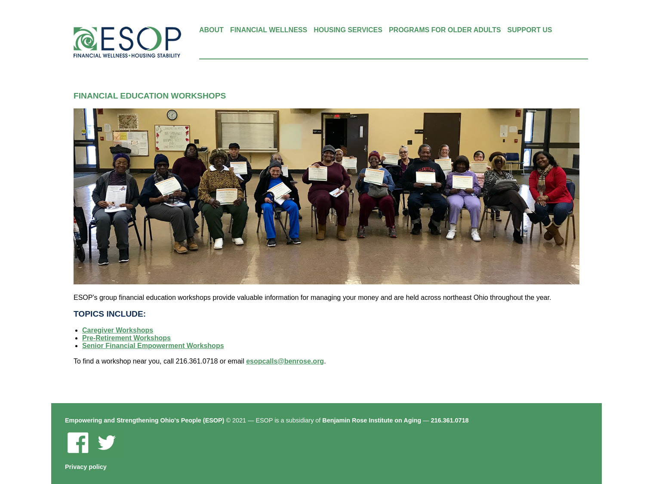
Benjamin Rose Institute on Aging (371, 420)
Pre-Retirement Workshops (126, 338)
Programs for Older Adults (445, 30)
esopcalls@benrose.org (285, 361)
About (211, 30)
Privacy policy (86, 466)
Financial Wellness (268, 30)
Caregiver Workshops (117, 330)
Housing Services (348, 30)
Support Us (529, 30)
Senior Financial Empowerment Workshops (153, 345)
